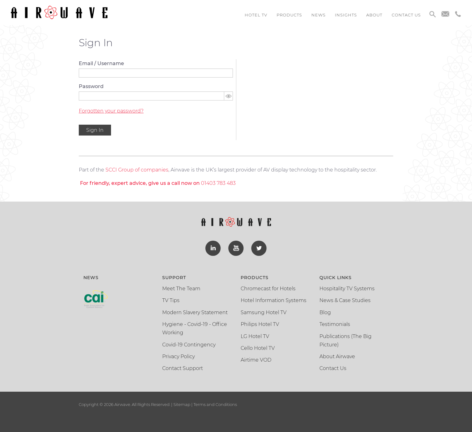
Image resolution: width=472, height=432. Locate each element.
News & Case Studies (345, 300)
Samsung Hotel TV (264, 312)
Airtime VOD (256, 360)
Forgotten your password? (111, 111)
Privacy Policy (178, 356)
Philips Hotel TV (260, 324)
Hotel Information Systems (273, 300)
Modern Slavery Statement (195, 312)
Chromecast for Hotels (268, 289)
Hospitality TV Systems (347, 289)
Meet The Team (181, 289)
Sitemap (181, 404)
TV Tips (171, 300)
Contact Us (332, 368)
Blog (325, 312)
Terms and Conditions (215, 404)
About (374, 14)
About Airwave (337, 356)
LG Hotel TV (255, 336)
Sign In (95, 130)
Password (91, 86)
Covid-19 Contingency (189, 345)
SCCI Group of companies (136, 170)
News (318, 14)
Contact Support (182, 368)
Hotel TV (256, 14)
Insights (346, 14)
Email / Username (101, 63)
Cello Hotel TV (258, 348)
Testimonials (334, 324)
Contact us (406, 14)
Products (289, 14)
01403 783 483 (218, 183)
